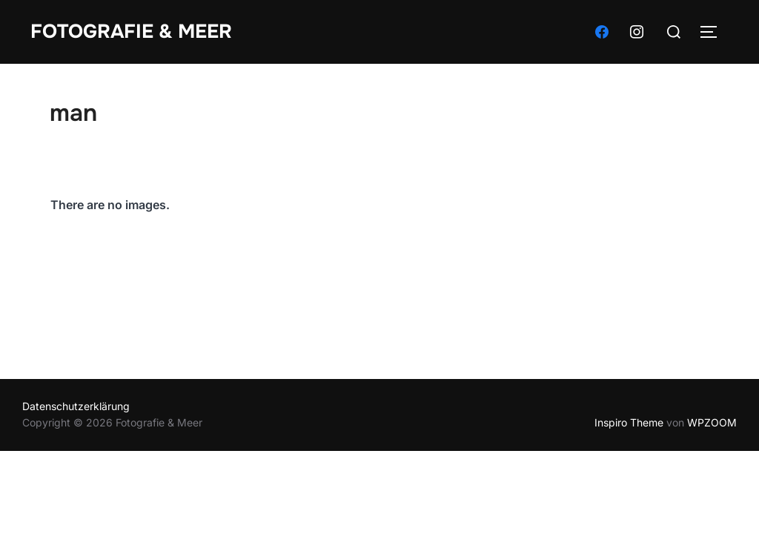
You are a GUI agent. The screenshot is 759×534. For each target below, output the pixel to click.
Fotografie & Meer (131, 31)
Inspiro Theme (628, 422)
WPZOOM (712, 422)
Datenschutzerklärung (76, 406)
